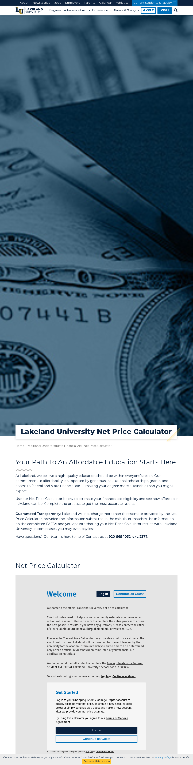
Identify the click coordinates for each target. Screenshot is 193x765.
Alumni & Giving (124, 10)
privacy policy (163, 757)
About (24, 2)
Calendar (105, 2)
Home (20, 446)
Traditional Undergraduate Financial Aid (54, 446)
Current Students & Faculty (154, 2)
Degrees (55, 10)
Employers (72, 2)
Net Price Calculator (97, 446)
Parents (89, 2)
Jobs (58, 2)
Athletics (122, 2)
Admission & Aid (75, 10)
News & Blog (41, 2)
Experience (100, 10)
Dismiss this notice (96, 761)
